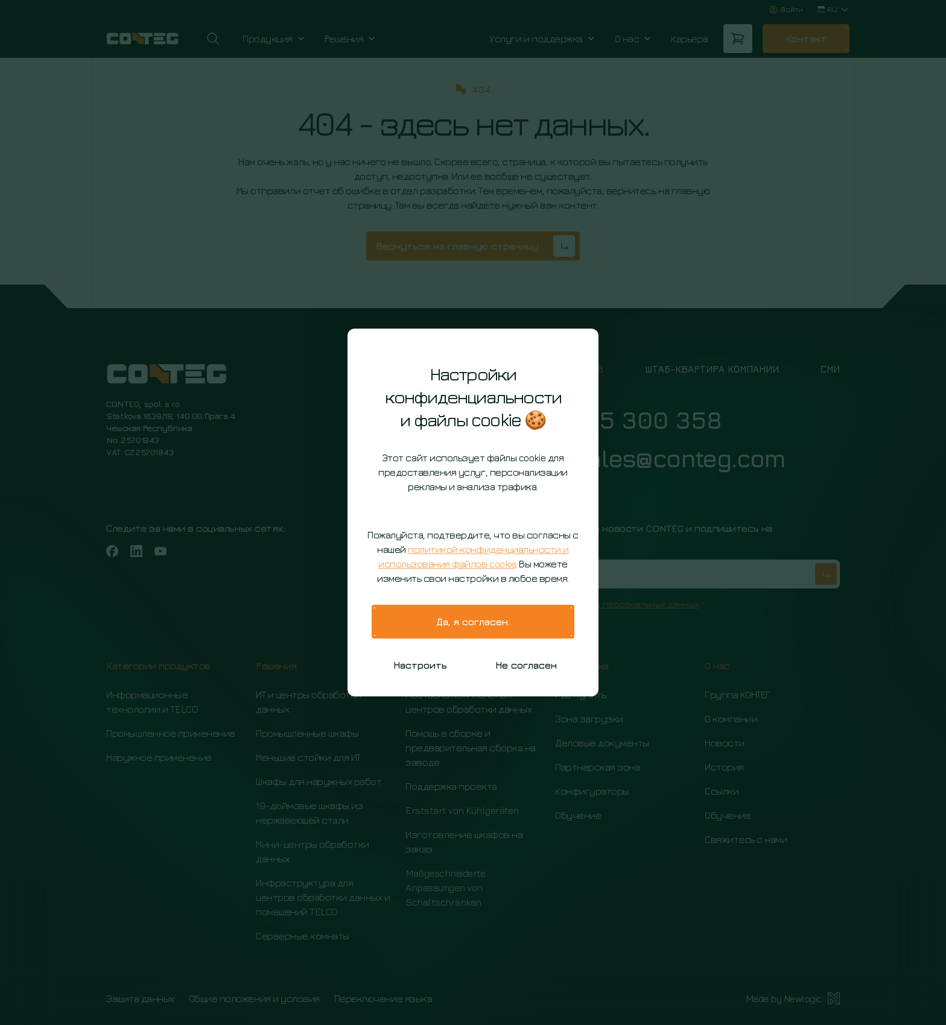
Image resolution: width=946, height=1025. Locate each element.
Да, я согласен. (473, 621)
